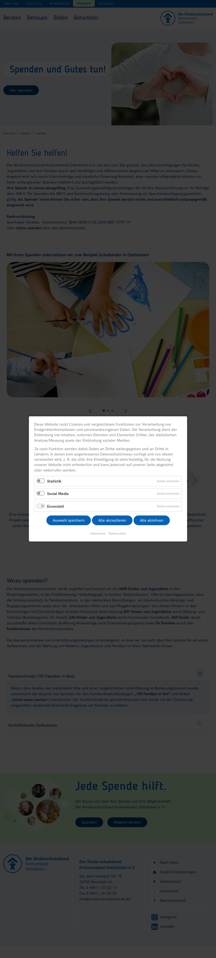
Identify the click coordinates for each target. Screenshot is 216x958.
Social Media (58, 493)
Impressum (97, 534)
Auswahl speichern (69, 520)
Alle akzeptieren (112, 520)
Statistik (54, 481)
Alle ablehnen (151, 520)
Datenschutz (117, 534)
